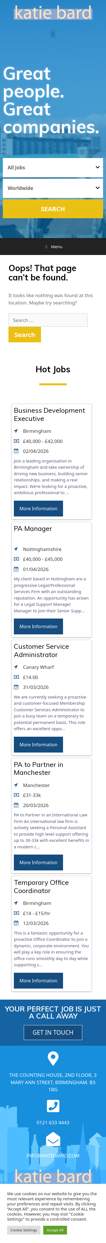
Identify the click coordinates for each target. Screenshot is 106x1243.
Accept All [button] (55, 1230)
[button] (53, 34)
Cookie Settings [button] (23, 1230)
